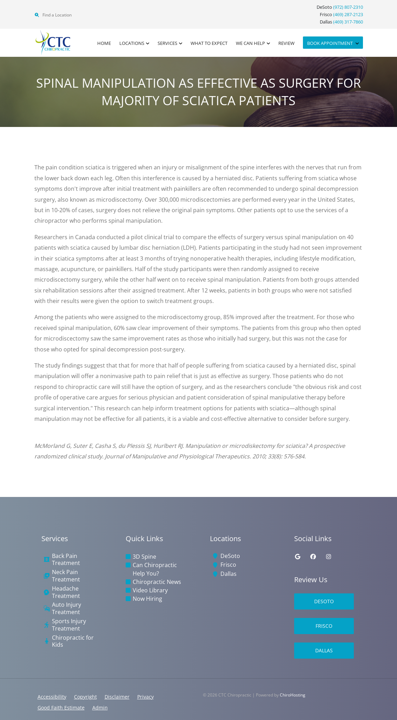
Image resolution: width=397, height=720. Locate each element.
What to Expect (209, 43)
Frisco (228, 564)
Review (286, 43)
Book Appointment (330, 43)
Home (104, 43)
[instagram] (328, 556)
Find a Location (53, 15)
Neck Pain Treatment (66, 575)
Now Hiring (147, 599)
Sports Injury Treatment (69, 625)
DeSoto (230, 556)
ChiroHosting (292, 695)
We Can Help (250, 43)
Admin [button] (100, 707)
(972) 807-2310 (348, 7)
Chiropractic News (157, 582)
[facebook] (313, 556)
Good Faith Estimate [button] (61, 707)
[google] (297, 556)
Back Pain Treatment (66, 559)
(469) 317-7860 (348, 22)
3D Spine (144, 556)
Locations (131, 43)
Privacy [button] (145, 696)
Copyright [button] (85, 696)
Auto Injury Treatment (66, 608)
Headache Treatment (66, 592)
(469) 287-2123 (348, 14)
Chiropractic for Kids (73, 641)
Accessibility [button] (52, 696)
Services (167, 43)
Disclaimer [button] (117, 696)
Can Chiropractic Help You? (155, 569)
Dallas (228, 574)
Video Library (150, 590)
